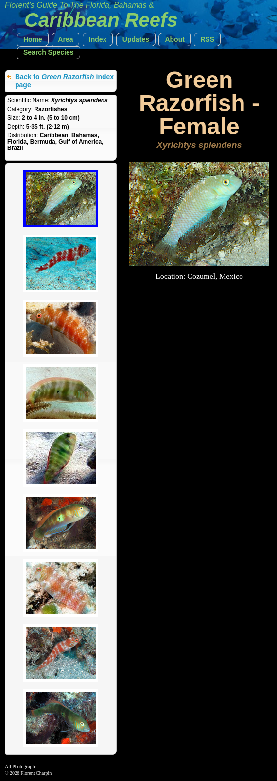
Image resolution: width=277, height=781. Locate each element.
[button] (33, 39)
